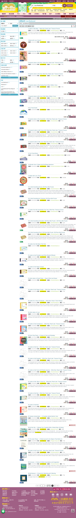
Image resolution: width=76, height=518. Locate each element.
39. (43, 462)
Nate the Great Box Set (39, 9)
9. (47, 119)
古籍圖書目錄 (5, 501)
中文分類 (5, 492)
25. (45, 300)
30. (45, 358)
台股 (47, 10)
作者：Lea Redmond (24, 23)
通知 (64, 1)
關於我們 (5, 491)
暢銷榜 (4, 14)
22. (36, 266)
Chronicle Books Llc (55, 30)
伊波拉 (51, 10)
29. (44, 347)
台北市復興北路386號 (7, 507)
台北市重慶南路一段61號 (40, 507)
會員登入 (11, 1)
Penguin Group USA (55, 440)
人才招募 (23, 491)
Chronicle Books (54, 64)
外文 (24, 14)
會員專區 (52, 1)
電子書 (44, 14)
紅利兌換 (70, 1)
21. (41, 255)
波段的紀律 (62, 10)
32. (47, 381)
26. (34, 312)
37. (45, 439)
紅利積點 (42, 491)
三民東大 (36, 14)
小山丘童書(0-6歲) (22, 500)
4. (46, 62)
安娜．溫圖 (33, 10)
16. (42, 198)
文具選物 (57, 14)
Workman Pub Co (54, 429)
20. (37, 244)
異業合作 (5, 495)
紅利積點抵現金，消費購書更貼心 (14, 16)
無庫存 (65, 60)
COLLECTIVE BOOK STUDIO (57, 109)
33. (44, 393)
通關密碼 (5, 493)
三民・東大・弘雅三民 (8, 500)
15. (41, 187)
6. (43, 85)
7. (42, 96)
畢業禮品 (36, 501)
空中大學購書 (34, 493)
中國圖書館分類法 (25, 492)
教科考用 (71, 14)
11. (46, 141)
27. (46, 323)
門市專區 (14, 491)
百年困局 (65, 9)
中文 (18, 14)
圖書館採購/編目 (25, 493)
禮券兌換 (33, 491)
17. (46, 209)
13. (41, 164)
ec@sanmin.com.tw (12, 511)
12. (33, 153)
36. (46, 427)
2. (34, 40)
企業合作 (42, 493)
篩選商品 (15, 25)
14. (34, 175)
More (9, 77)
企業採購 (4, 1)
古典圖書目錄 (21, 501)
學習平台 (14, 493)
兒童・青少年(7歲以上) (39, 500)
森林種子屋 (48, 9)
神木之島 (56, 10)
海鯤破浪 (71, 9)
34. (33, 404)
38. (46, 450)
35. (43, 416)
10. (47, 130)
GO (64, 5)
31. (50, 370)
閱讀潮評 (14, 495)
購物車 (59, 1)
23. (42, 278)
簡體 (30, 14)
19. (46, 232)
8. (32, 107)
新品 (11, 14)
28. (41, 335)
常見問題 (33, 492)
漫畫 (64, 14)
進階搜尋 (69, 5)
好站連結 (33, 495)
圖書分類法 (15, 492)
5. (45, 73)
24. (47, 289)
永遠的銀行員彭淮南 (57, 9)
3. (39, 51)
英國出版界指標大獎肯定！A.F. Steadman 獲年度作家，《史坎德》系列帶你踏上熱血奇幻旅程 (69, 18)
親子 (50, 14)
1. (44, 28)
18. (47, 221)
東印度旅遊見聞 (41, 10)
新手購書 (42, 492)
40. (42, 473)
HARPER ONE (54, 53)
